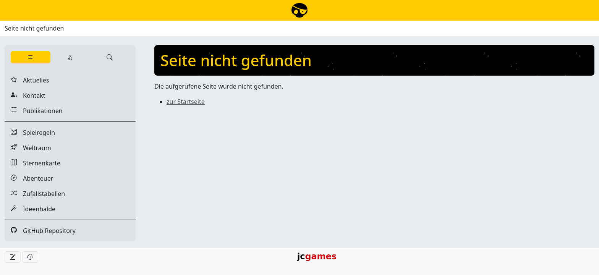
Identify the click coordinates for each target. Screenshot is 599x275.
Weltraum (31, 148)
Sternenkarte (35, 163)
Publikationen (37, 111)
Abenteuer (32, 178)
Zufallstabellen (38, 193)
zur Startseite (186, 101)
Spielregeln (33, 132)
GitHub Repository (43, 230)
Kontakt (28, 95)
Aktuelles (30, 80)
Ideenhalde (33, 209)
